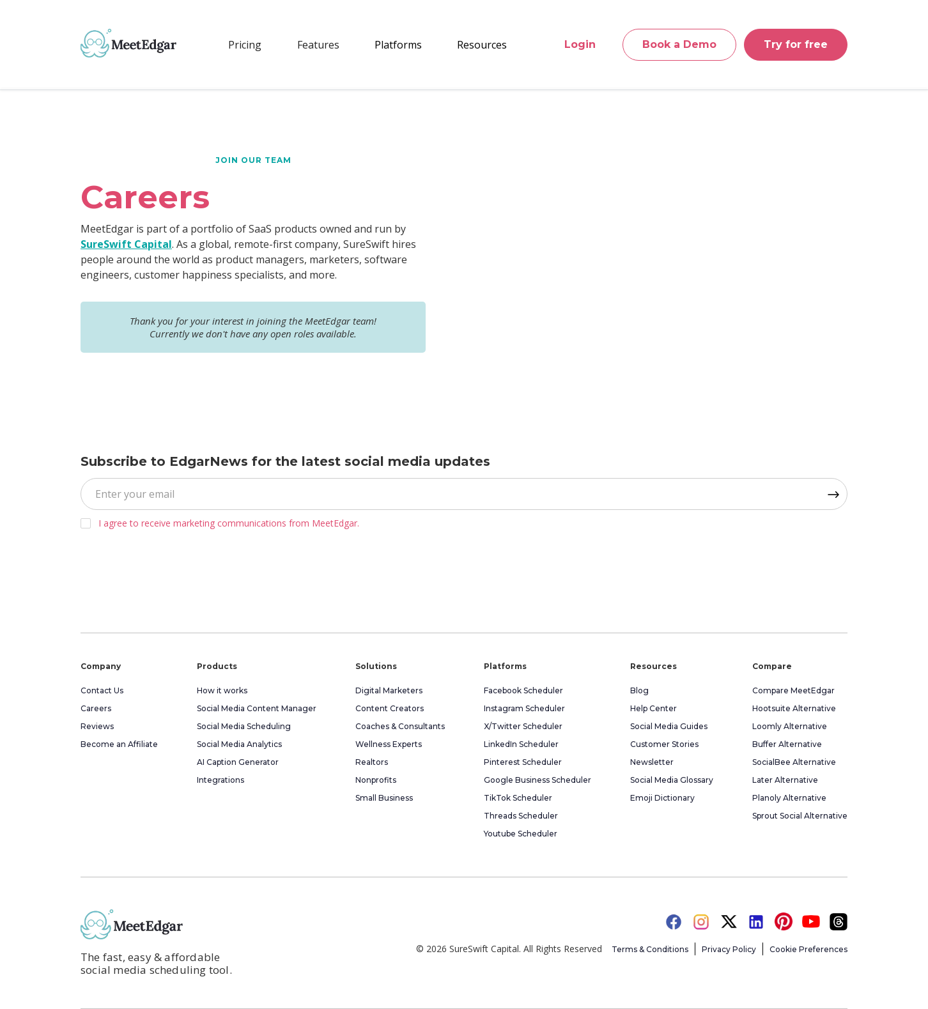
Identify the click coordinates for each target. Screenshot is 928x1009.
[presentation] (178, 577)
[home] (128, 43)
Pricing (244, 45)
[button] (318, 45)
